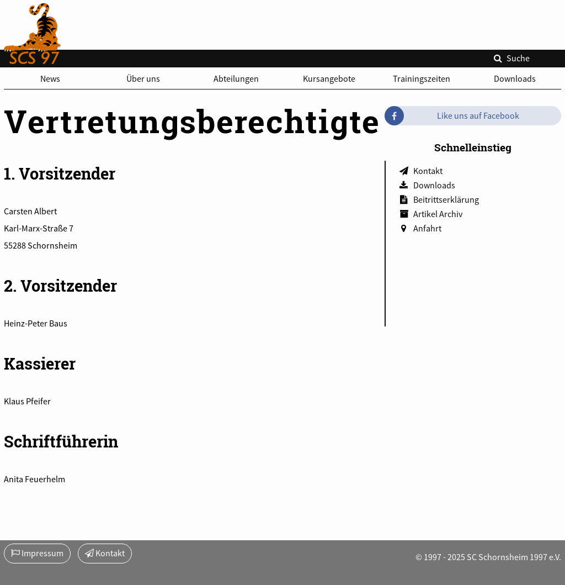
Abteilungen (236, 78)
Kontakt (428, 170)
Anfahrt (427, 228)
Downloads (515, 78)
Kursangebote (329, 78)
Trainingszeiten (421, 78)
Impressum (37, 552)
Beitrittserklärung (446, 199)
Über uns (143, 78)
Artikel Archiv (437, 213)
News (50, 78)
